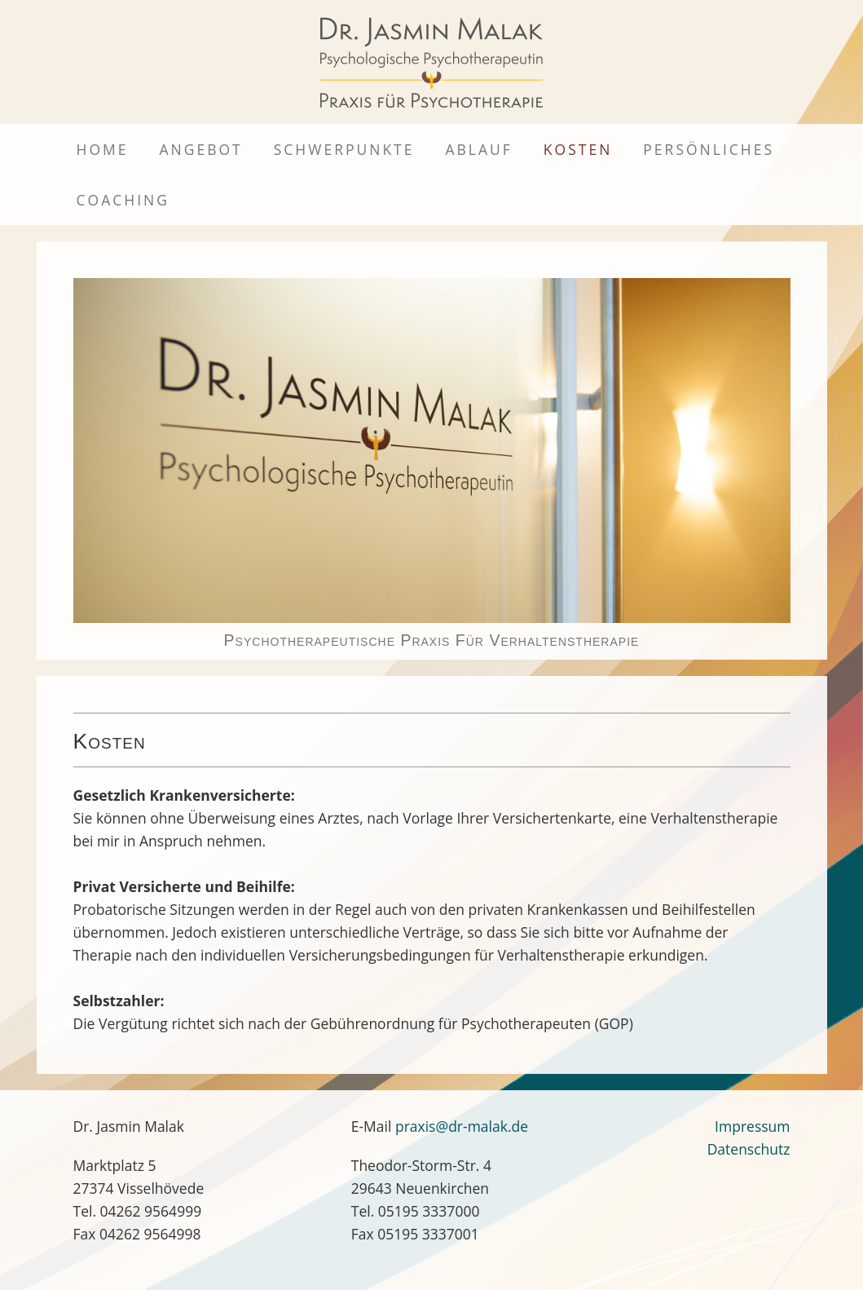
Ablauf (478, 149)
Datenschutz (748, 1149)
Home (103, 149)
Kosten (578, 149)
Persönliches (708, 149)
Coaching (123, 200)
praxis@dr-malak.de (461, 1126)
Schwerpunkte (344, 149)
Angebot (200, 149)
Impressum (752, 1126)
